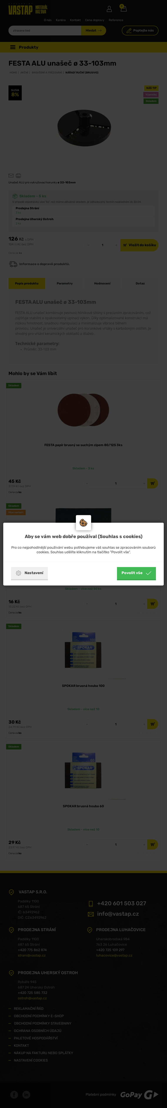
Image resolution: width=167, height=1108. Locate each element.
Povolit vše (136, 573)
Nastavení (29, 573)
